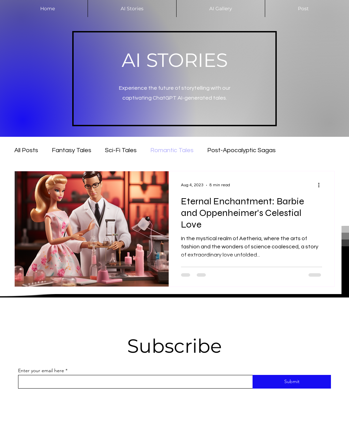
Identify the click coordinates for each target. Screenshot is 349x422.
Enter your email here (41, 370)
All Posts (26, 150)
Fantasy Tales (71, 150)
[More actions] (321, 185)
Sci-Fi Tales (121, 150)
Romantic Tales (172, 150)
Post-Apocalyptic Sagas (241, 150)
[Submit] (292, 382)
